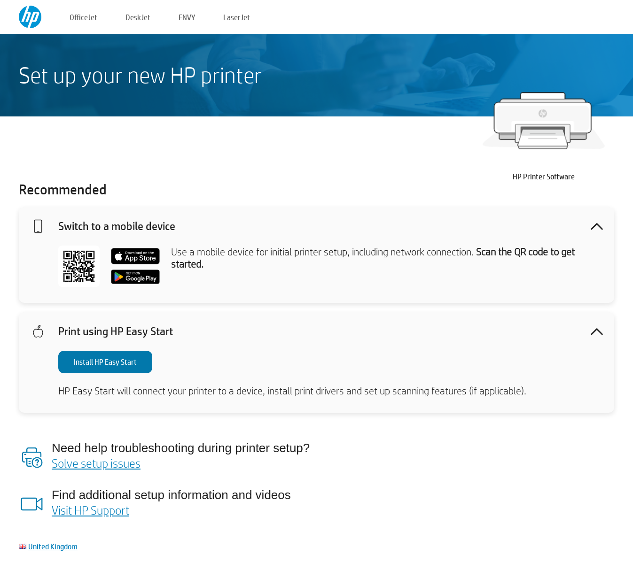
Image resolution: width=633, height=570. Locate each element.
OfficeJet (83, 17)
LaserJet (236, 17)
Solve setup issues (96, 462)
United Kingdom (53, 546)
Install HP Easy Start (105, 361)
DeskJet (137, 17)
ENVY (187, 17)
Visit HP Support (90, 509)
